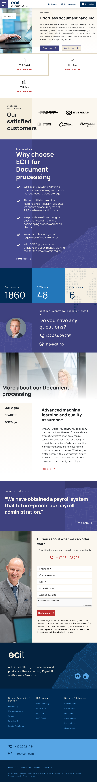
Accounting (19, 706)
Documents (75, 713)
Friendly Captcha (87, 605)
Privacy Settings (29, 776)
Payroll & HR (19, 721)
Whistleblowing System (36, 773)
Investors (48, 767)
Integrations (75, 723)
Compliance (75, 728)
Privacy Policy (57, 632)
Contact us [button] (71, 48)
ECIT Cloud (47, 718)
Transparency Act (14, 776)
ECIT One (47, 713)
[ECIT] (15, 2)
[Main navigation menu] (4, 4)
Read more (84, 523)
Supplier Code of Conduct (71, 773)
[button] (24, 65)
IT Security (47, 708)
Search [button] (52, 4)
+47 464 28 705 (58, 335)
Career (37, 767)
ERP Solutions (75, 703)
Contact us (88, 4)
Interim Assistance (19, 726)
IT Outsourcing (47, 703)
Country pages (68, 4)
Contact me (46, 613)
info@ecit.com (21, 753)
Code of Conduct (54, 773)
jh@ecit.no (54, 344)
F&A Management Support (19, 714)
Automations (75, 718)
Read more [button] (50, 48)
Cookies (23, 773)
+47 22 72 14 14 (21, 746)
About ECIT (13, 767)
